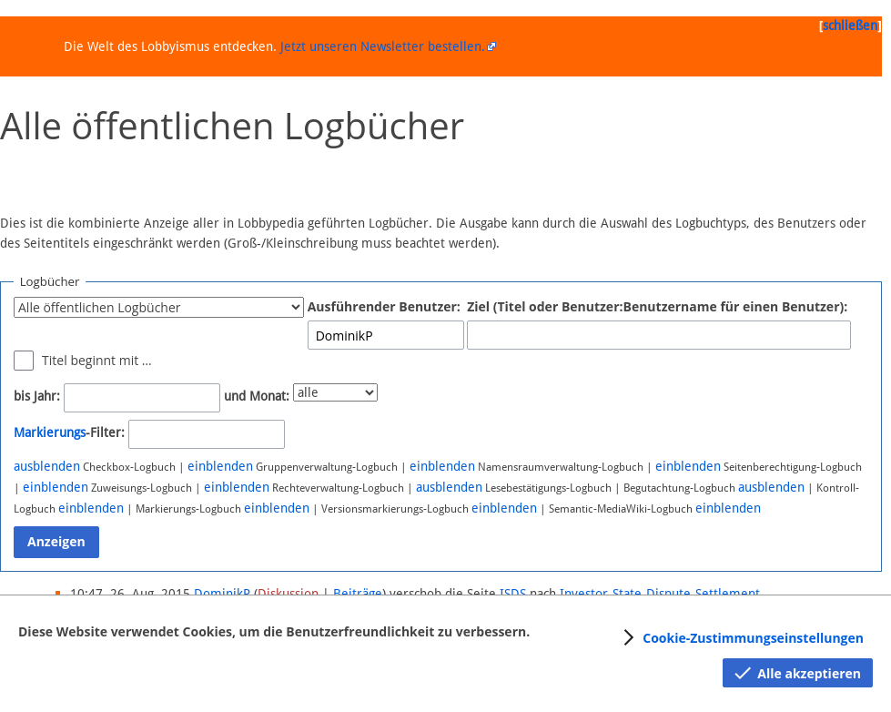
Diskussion (288, 593)
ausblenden (47, 466)
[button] (740, 637)
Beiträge (357, 593)
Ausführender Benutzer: (384, 306)
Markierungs (50, 432)
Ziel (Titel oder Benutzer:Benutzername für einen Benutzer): (657, 306)
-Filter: (69, 432)
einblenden (220, 466)
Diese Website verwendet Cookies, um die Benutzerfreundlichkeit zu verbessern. (274, 631)
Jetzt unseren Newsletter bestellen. (382, 46)
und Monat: (256, 396)
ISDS (513, 593)
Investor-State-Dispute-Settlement (660, 593)
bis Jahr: (37, 396)
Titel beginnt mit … (97, 360)
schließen (850, 25)
